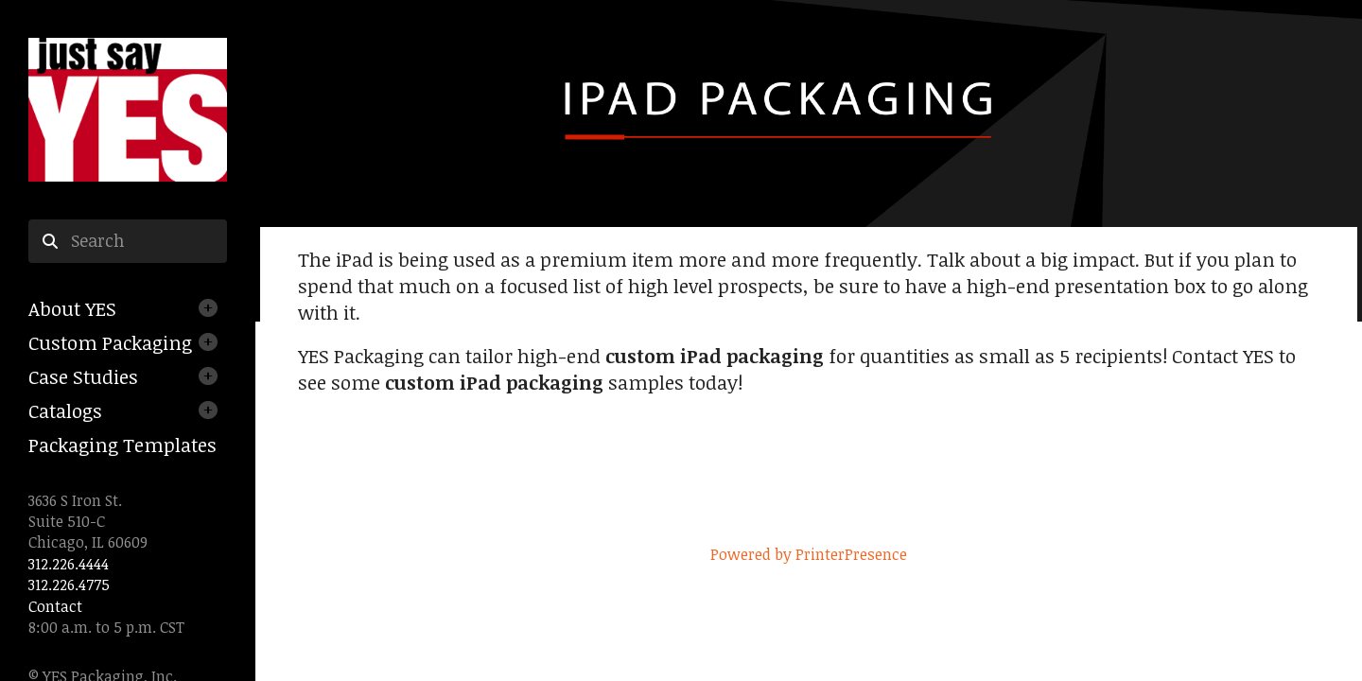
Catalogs (65, 410)
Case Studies (83, 376)
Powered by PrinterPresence (808, 554)
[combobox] (127, 241)
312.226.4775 (69, 584)
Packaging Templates (122, 444)
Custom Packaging (110, 342)
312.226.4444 (68, 563)
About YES (72, 308)
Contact (55, 606)
